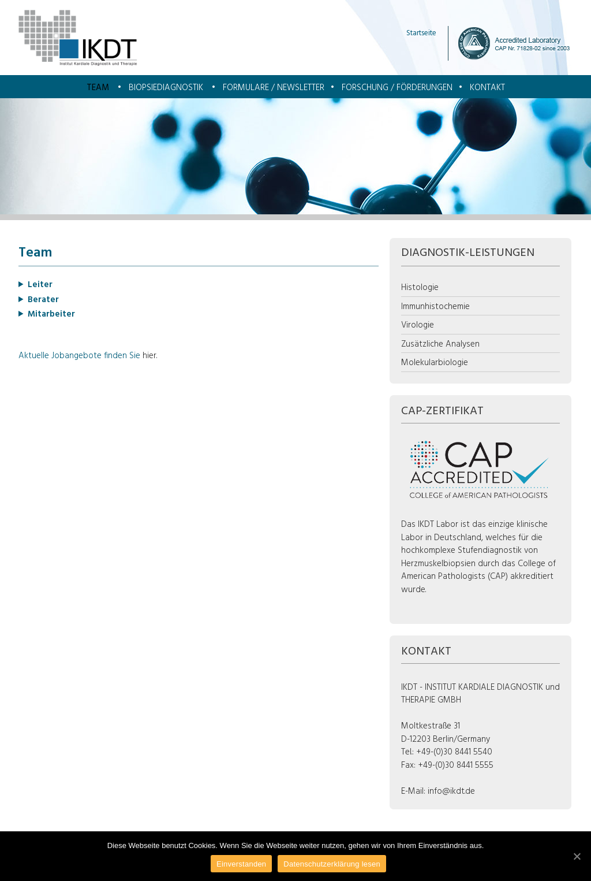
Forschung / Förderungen (397, 88)
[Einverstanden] (576, 856)
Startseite (421, 33)
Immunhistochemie (435, 307)
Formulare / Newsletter (273, 88)
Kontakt (487, 88)
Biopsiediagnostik (166, 88)
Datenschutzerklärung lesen (331, 864)
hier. (150, 356)
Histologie (420, 288)
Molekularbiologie (434, 363)
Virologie (417, 325)
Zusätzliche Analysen (440, 344)
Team (98, 88)
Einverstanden (241, 864)
